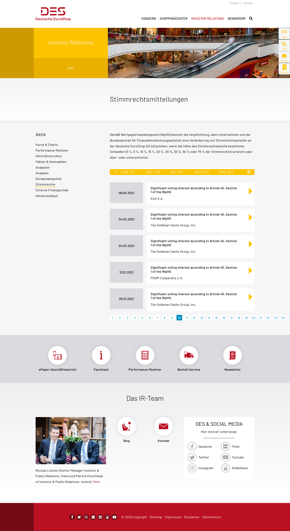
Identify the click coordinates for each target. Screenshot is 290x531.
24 (283, 318)
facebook (205, 446)
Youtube (238, 457)
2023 (127, 172)
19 (246, 318)
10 (179, 318)
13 (201, 318)
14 (208, 318)
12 (194, 318)
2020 (201, 172)
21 (260, 318)
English (234, 3)
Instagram (205, 468)
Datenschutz (211, 517)
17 (231, 318)
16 (224, 318)
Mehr (96, 482)
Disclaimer (192, 517)
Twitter (203, 457)
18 (238, 318)
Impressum (173, 517)
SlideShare (240, 468)
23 (276, 318)
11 (187, 318)
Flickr (236, 446)
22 (268, 318)
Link (57, 359)
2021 (176, 172)
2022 (152, 172)
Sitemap (156, 517)
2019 (226, 172)
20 (253, 318)
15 (216, 318)
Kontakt (248, 3)
